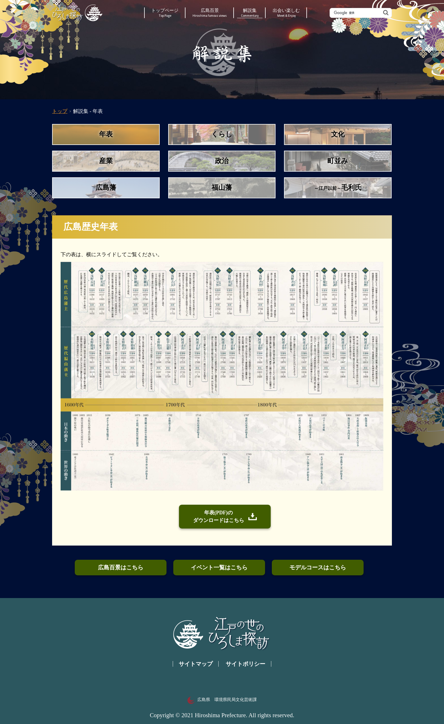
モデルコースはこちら (317, 567)
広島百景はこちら (120, 567)
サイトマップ (196, 664)
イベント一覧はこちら (219, 567)
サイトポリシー (245, 664)
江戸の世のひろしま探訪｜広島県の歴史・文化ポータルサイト (77, 13)
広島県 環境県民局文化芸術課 (222, 699)
